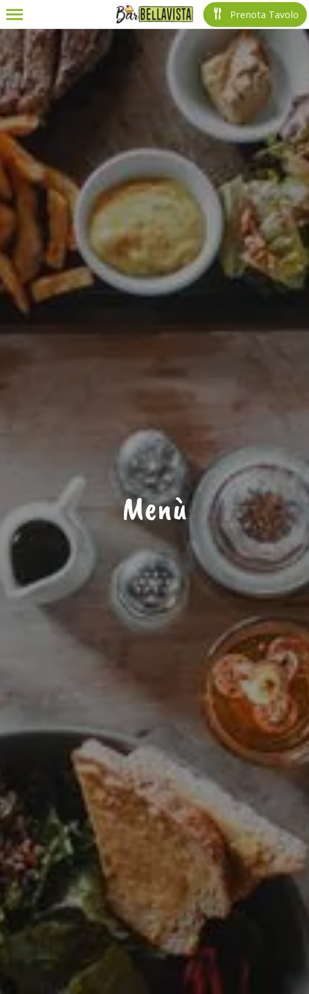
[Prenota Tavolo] (255, 14)
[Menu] (14, 14)
